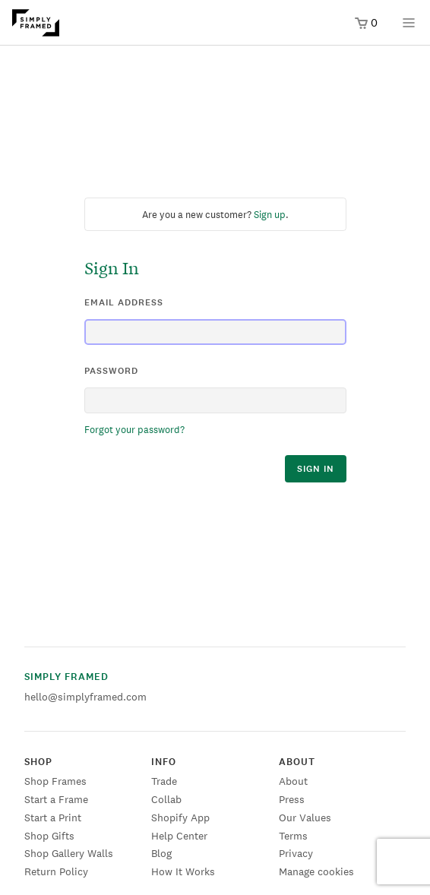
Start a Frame (56, 799)
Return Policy (56, 871)
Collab (166, 799)
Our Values (305, 817)
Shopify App (180, 817)
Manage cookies (316, 871)
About (293, 781)
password (111, 371)
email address (123, 302)
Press (292, 799)
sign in (315, 469)
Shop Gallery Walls (68, 853)
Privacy (296, 853)
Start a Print (52, 817)
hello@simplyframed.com (85, 697)
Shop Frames (55, 781)
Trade (164, 781)
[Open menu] (409, 28)
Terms (293, 836)
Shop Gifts (49, 836)
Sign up (270, 214)
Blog (161, 853)
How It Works (183, 871)
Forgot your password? (134, 429)
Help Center (179, 836)
